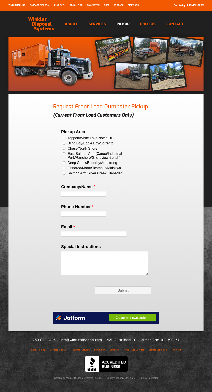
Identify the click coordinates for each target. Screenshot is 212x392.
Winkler (41, 24)
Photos (148, 24)
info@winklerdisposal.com (81, 340)
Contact (175, 24)
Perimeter (153, 378)
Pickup (123, 24)
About (71, 24)
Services (97, 24)
